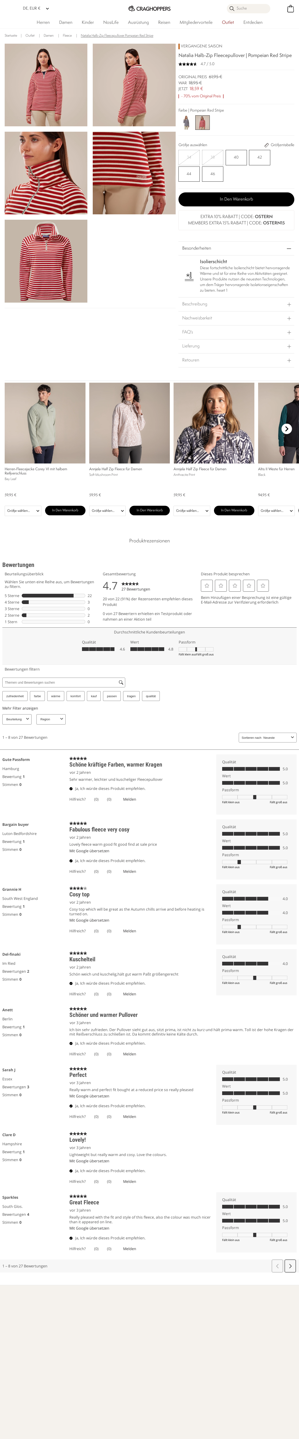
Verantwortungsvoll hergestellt (118, 1361)
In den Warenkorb (236, 179)
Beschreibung (194, 284)
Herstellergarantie (164, 1351)
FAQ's (187, 312)
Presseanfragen (69, 1366)
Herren (43, 22)
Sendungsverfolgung (28, 1371)
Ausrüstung (138, 22)
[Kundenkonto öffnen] (280, 8)
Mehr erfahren (23, 1307)
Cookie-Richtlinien (273, 1432)
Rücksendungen (24, 1364)
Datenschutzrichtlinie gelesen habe (218, 1432)
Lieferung (190, 326)
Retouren (190, 340)
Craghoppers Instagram (72, 1411)
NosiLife (111, 22)
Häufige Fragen (69, 1359)
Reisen (164, 22)
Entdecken (253, 22)
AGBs (173, 1432)
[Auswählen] (185, 156)
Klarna (155, 1359)
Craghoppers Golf (164, 1366)
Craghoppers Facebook (62, 1411)
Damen (65, 22)
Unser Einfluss (134, 1307)
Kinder (88, 22)
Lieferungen (21, 1356)
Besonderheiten (196, 228)
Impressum (148, 1432)
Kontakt (63, 1351)
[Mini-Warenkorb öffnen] (290, 8)
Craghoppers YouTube (82, 1411)
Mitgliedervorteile (196, 22)
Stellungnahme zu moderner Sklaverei (118, 1382)
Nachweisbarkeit (197, 298)
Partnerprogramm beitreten (164, 1384)
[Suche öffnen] (248, 8)
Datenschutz (265, 1377)
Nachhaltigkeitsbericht (121, 1372)
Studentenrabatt (163, 1374)
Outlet (228, 22)
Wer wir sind (189, 1307)
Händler (241, 1307)
